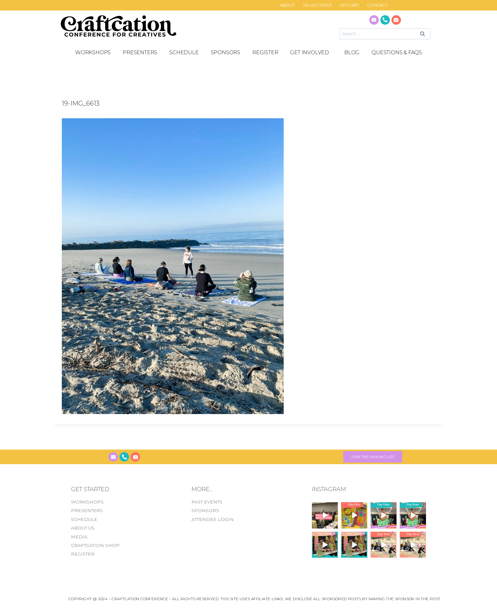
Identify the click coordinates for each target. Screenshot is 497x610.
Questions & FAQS (396, 52)
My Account (317, 5)
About (287, 5)
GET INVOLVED (311, 52)
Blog (351, 52)
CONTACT (377, 5)
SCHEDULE (183, 52)
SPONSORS (225, 52)
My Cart (349, 5)
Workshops (93, 52)
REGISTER (265, 52)
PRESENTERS (140, 52)
